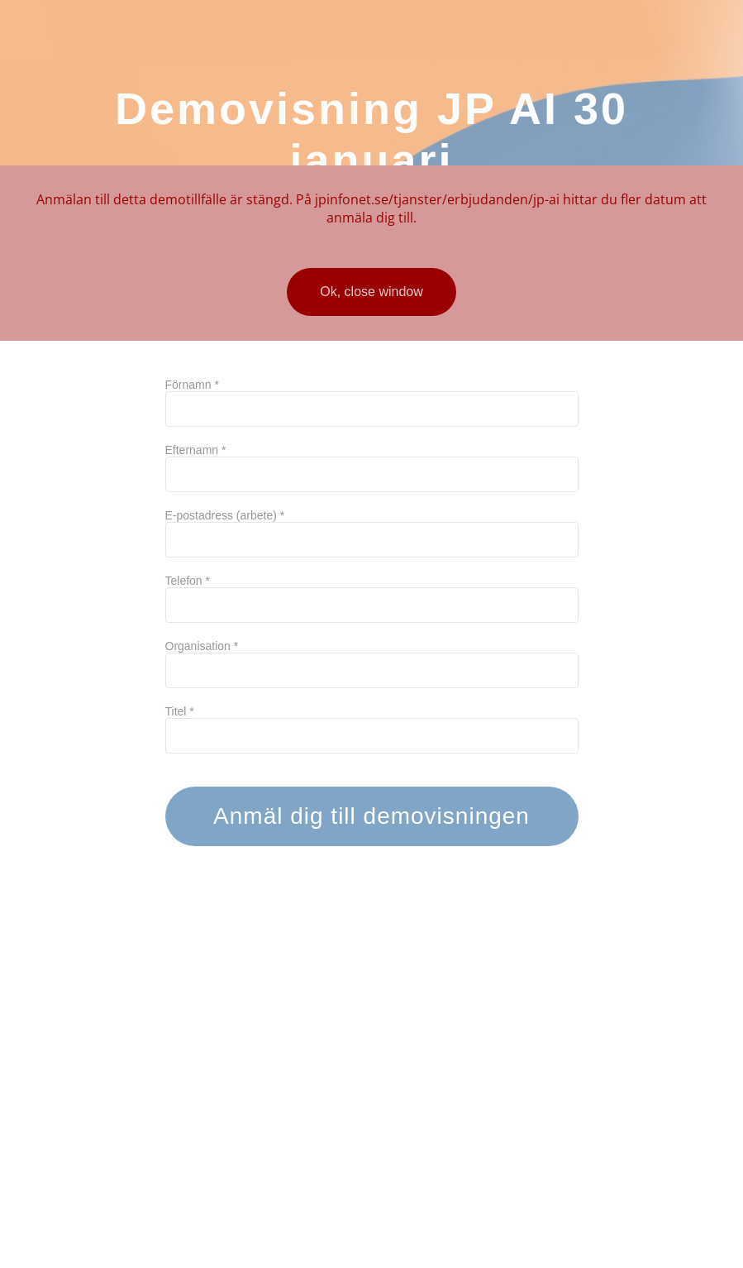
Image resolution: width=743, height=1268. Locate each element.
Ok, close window (371, 292)
